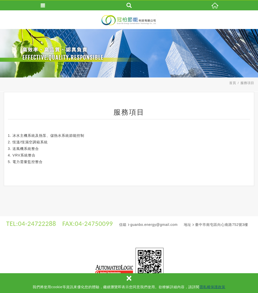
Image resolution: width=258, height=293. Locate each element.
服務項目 (247, 83)
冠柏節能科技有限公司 (129, 19)
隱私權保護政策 (212, 287)
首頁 (232, 83)
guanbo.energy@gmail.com (154, 225)
